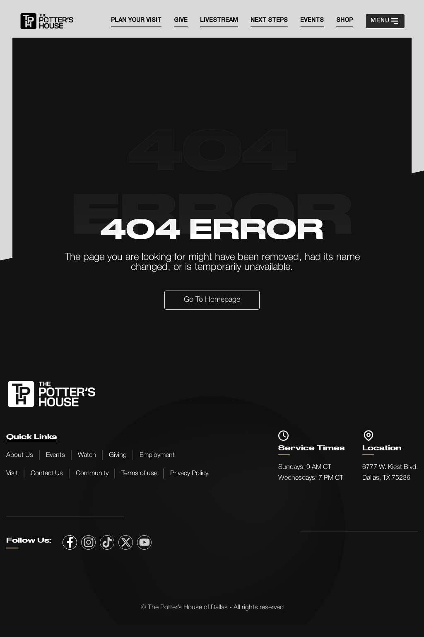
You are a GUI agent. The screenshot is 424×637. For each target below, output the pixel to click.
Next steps (269, 20)
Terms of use (139, 473)
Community (92, 473)
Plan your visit (136, 20)
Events (55, 455)
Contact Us (47, 473)
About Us (19, 455)
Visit (12, 473)
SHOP (344, 20)
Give (181, 20)
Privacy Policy (189, 473)
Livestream (219, 20)
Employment (157, 455)
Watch (87, 455)
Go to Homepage (212, 299)
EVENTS (312, 20)
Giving (118, 455)
